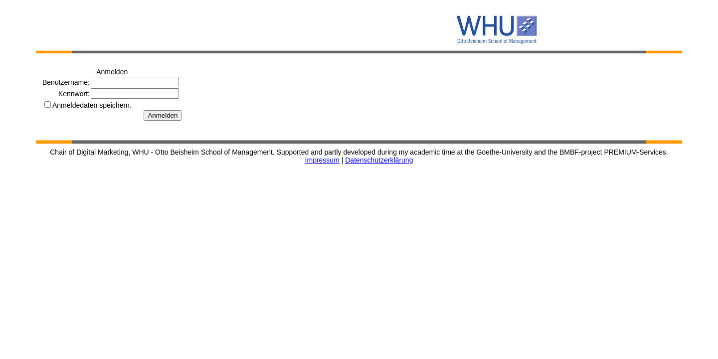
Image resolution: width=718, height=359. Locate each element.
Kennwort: (74, 94)
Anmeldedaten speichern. (92, 105)
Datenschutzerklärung (379, 160)
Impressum (322, 160)
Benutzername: (66, 82)
